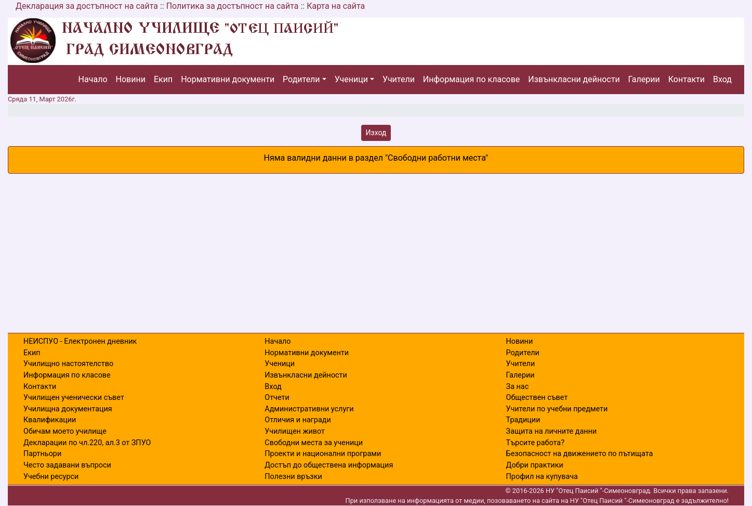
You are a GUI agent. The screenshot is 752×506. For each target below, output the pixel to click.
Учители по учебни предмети (557, 409)
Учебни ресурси (50, 476)
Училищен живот (295, 431)
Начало (93, 79)
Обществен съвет (537, 397)
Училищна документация (67, 409)
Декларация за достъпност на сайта (87, 6)
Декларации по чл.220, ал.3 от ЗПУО (87, 442)
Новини (131, 79)
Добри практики (534, 465)
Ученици (351, 79)
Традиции (523, 420)
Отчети (277, 397)
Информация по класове (471, 79)
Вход (722, 79)
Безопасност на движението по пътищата (579, 453)
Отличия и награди (298, 420)
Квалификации (49, 420)
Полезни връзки (293, 476)
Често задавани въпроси (67, 465)
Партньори (42, 453)
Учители (398, 79)
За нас (517, 386)
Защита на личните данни (551, 431)
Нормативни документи (227, 79)
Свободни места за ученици (314, 442)
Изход (376, 132)
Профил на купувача (542, 476)
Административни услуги (309, 409)
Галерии (644, 79)
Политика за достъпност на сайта (232, 6)
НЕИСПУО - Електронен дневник (80, 341)
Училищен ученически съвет (73, 397)
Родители (301, 79)
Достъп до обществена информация (329, 465)
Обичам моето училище (65, 431)
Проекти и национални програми (323, 453)
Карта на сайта (336, 6)
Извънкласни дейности (573, 79)
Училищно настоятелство (68, 363)
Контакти (686, 79)
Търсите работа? (535, 442)
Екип (163, 79)
